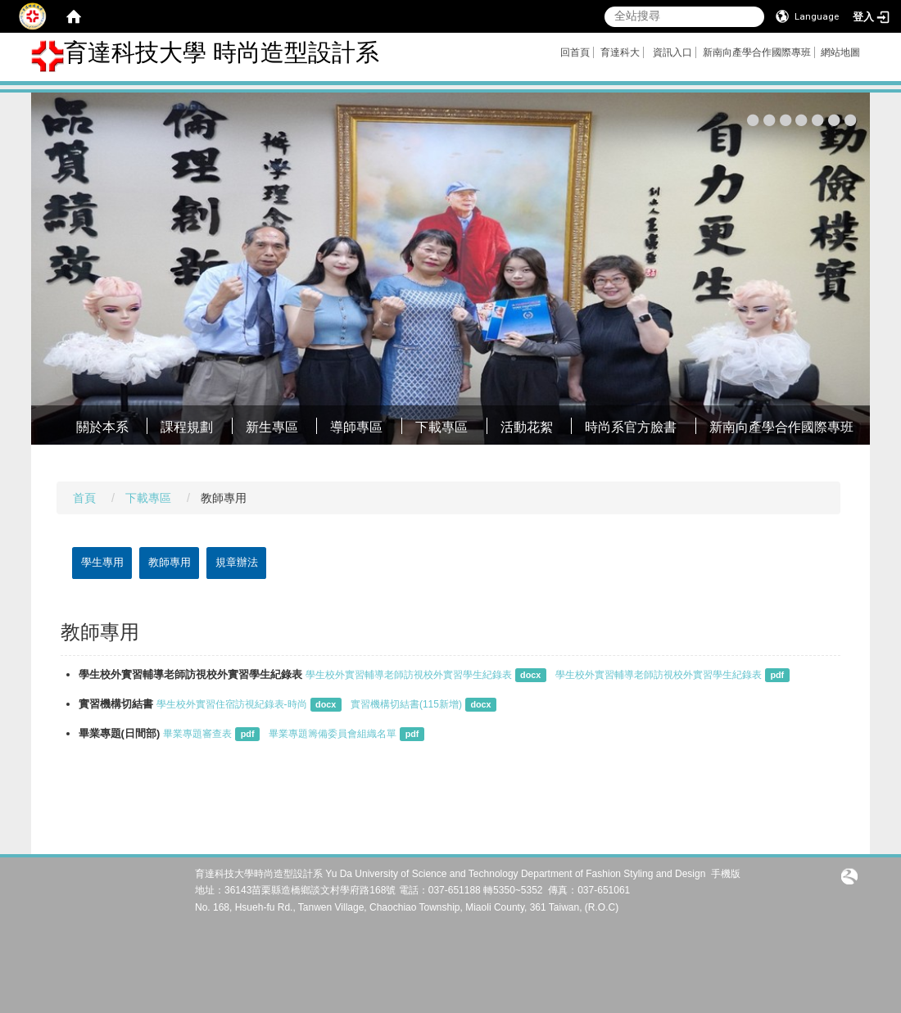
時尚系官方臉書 (631, 427)
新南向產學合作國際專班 (757, 52)
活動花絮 (526, 427)
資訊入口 (672, 52)
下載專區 (441, 427)
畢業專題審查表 (197, 733)
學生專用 (102, 562)
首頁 (84, 497)
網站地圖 (840, 52)
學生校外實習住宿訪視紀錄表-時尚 (231, 704)
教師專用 (169, 562)
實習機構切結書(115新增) (406, 704)
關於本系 (102, 427)
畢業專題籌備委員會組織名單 (332, 733)
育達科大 (620, 52)
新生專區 (272, 427)
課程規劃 (187, 427)
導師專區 (356, 427)
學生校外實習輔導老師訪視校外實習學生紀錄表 (409, 675)
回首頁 (575, 52)
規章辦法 (236, 562)
